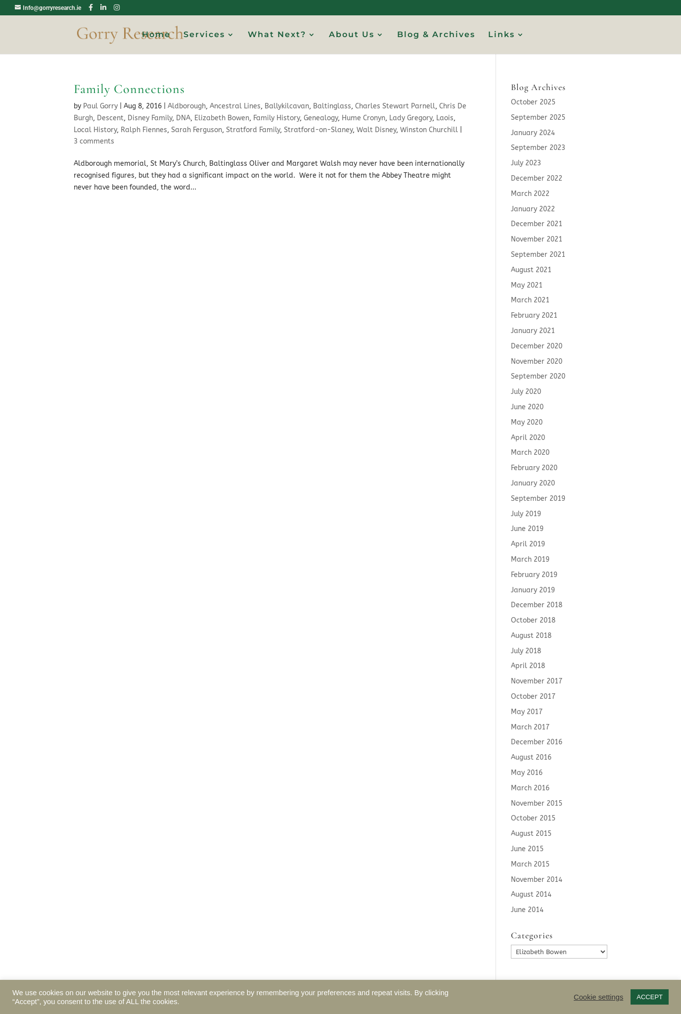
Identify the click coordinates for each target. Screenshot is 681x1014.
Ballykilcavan (287, 106)
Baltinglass (332, 106)
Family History (276, 118)
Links (501, 35)
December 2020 (536, 346)
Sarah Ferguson (196, 130)
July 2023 (526, 163)
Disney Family (150, 118)
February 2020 (534, 468)
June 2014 (527, 910)
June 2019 (527, 529)
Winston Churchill (429, 130)
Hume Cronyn (363, 118)
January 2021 (533, 331)
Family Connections (129, 89)
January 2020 (533, 483)
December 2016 (536, 742)
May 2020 (527, 422)
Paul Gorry (100, 106)
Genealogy (321, 118)
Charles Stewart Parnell (395, 106)
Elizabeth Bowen (221, 118)
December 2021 (536, 224)
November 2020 (536, 361)
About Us (351, 35)
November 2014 (536, 879)
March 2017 (530, 727)
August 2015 (531, 833)
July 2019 (526, 514)
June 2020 (527, 407)
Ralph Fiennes (144, 130)
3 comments (94, 141)
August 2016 (531, 757)
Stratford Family (253, 130)
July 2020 (526, 391)
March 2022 (530, 194)
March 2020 (530, 452)
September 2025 (538, 117)
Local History (95, 130)
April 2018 (528, 666)
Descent (110, 118)
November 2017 (536, 681)
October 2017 (533, 696)
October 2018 (533, 620)
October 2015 (533, 818)
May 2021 (527, 285)
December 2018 (536, 605)
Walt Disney (376, 130)
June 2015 (527, 849)
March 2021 (530, 300)
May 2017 (527, 712)
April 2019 (528, 544)
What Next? (277, 35)
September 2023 (538, 148)
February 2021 (534, 315)
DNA (183, 118)
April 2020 (528, 438)
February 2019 (534, 575)
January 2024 (533, 133)
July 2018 (526, 651)
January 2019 (533, 590)
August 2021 (531, 270)
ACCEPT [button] (649, 997)
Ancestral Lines (235, 106)
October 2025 (533, 102)
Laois (445, 118)
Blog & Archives (436, 35)
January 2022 (533, 209)
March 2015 (530, 864)
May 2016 (527, 773)
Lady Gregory (410, 118)
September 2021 (538, 254)
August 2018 (531, 635)
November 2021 (536, 239)
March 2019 (530, 559)
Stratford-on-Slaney (318, 130)
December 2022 (536, 178)
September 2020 (538, 376)
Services (204, 35)
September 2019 (538, 498)
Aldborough (187, 106)
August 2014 (531, 894)
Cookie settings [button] (598, 997)
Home (156, 35)
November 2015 (536, 803)
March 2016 (530, 788)
